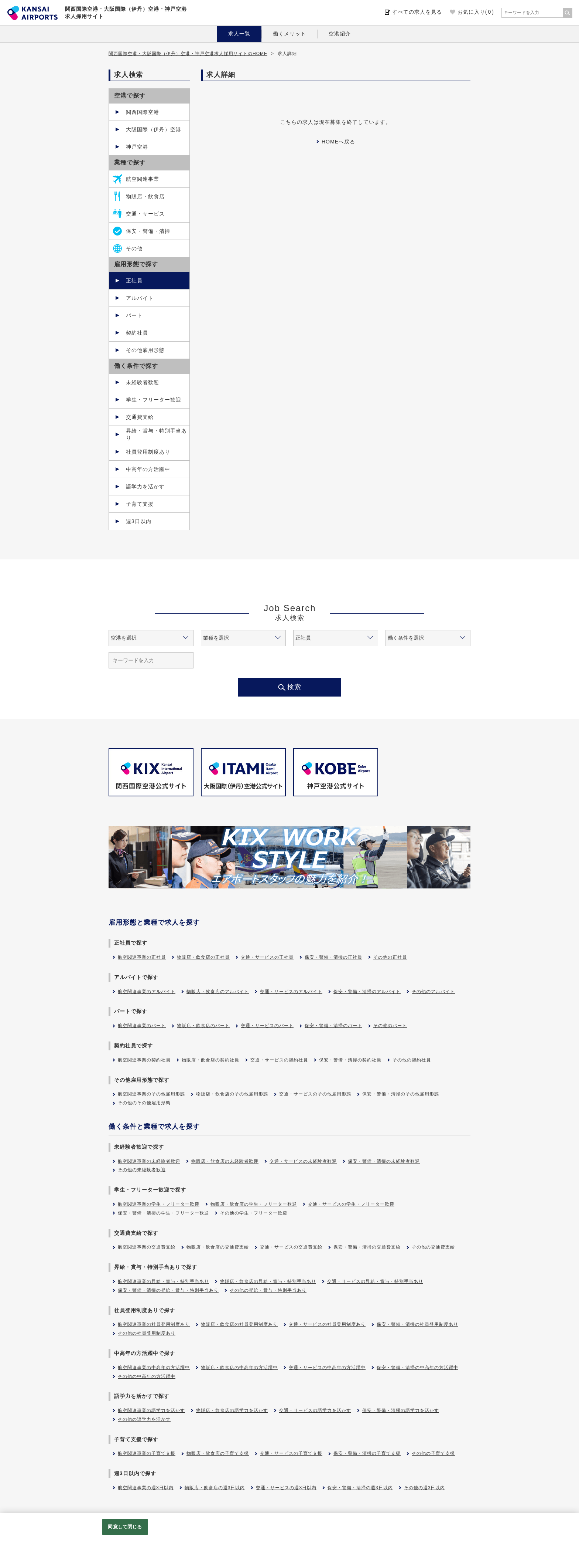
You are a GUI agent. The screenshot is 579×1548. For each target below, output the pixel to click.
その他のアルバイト (433, 991)
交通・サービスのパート (267, 1025)
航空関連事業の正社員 (142, 957)
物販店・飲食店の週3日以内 (215, 1487)
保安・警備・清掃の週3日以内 (360, 1487)
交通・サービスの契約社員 (279, 1060)
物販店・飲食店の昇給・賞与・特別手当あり (268, 1281)
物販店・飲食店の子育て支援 (217, 1453)
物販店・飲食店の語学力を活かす (232, 1410)
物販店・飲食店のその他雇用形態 (232, 1094)
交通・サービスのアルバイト (291, 991)
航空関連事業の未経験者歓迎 (149, 1161)
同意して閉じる (125, 1527)
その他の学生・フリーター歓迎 (253, 1213)
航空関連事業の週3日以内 (146, 1487)
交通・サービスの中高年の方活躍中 (327, 1367)
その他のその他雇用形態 (144, 1102)
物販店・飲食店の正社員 (203, 957)
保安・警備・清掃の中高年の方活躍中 (417, 1367)
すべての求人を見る (417, 12)
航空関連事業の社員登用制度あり (154, 1324)
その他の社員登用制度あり (146, 1333)
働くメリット (289, 34)
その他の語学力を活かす (144, 1419)
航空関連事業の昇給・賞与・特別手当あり (163, 1281)
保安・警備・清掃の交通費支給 (367, 1247)
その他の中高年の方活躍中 (146, 1376)
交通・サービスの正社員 (267, 957)
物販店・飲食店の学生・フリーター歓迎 (253, 1204)
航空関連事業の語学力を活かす (151, 1410)
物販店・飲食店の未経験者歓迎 (224, 1161)
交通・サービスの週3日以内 (286, 1487)
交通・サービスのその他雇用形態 (315, 1094)
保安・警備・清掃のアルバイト (367, 991)
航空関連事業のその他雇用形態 (151, 1094)
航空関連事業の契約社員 (144, 1060)
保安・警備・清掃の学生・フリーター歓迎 (163, 1213)
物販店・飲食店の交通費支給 (217, 1247)
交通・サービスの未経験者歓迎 (303, 1161)
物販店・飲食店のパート (203, 1025)
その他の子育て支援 (433, 1453)
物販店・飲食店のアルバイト (217, 991)
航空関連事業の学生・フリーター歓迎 (158, 1204)
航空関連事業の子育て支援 (146, 1453)
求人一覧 (239, 34)
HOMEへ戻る (338, 142)
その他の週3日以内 (424, 1487)
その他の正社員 (390, 957)
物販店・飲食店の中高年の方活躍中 (239, 1367)
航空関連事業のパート (142, 1025)
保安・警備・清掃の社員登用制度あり (417, 1324)
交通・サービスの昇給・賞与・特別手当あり (375, 1281)
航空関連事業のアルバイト (146, 991)
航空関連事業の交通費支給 (146, 1247)
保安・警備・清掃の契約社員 (350, 1060)
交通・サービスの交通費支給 (291, 1247)
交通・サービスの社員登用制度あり (327, 1324)
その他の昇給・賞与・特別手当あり (268, 1290)
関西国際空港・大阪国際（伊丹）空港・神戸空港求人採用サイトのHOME (188, 53)
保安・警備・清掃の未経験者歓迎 (384, 1161)
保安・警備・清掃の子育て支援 (367, 1453)
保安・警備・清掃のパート (333, 1025)
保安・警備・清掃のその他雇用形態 (400, 1094)
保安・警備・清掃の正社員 (333, 957)
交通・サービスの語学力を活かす (315, 1410)
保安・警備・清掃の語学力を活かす (400, 1410)
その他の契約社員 (412, 1060)
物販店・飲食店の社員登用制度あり (239, 1324)
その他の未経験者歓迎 (142, 1169)
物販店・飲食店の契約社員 (210, 1060)
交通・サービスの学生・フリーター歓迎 (351, 1204)
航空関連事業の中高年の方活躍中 (154, 1367)
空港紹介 (340, 34)
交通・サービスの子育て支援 (291, 1453)
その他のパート (390, 1025)
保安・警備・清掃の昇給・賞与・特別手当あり (168, 1290)
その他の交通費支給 (433, 1247)
